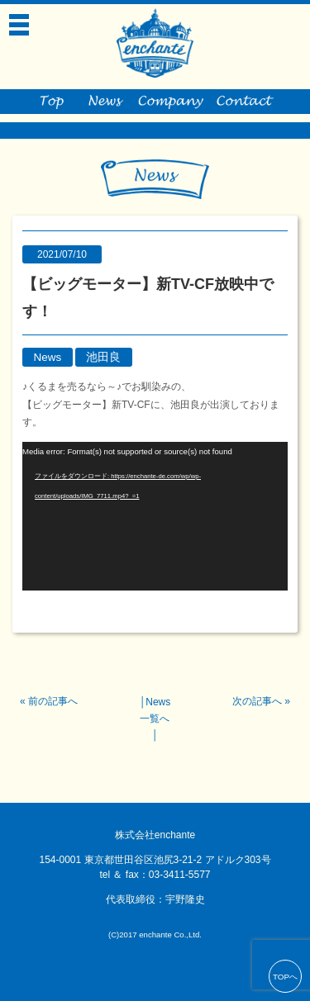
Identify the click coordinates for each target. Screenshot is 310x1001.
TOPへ (285, 976)
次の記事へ (257, 701)
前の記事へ (53, 701)
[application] (155, 516)
